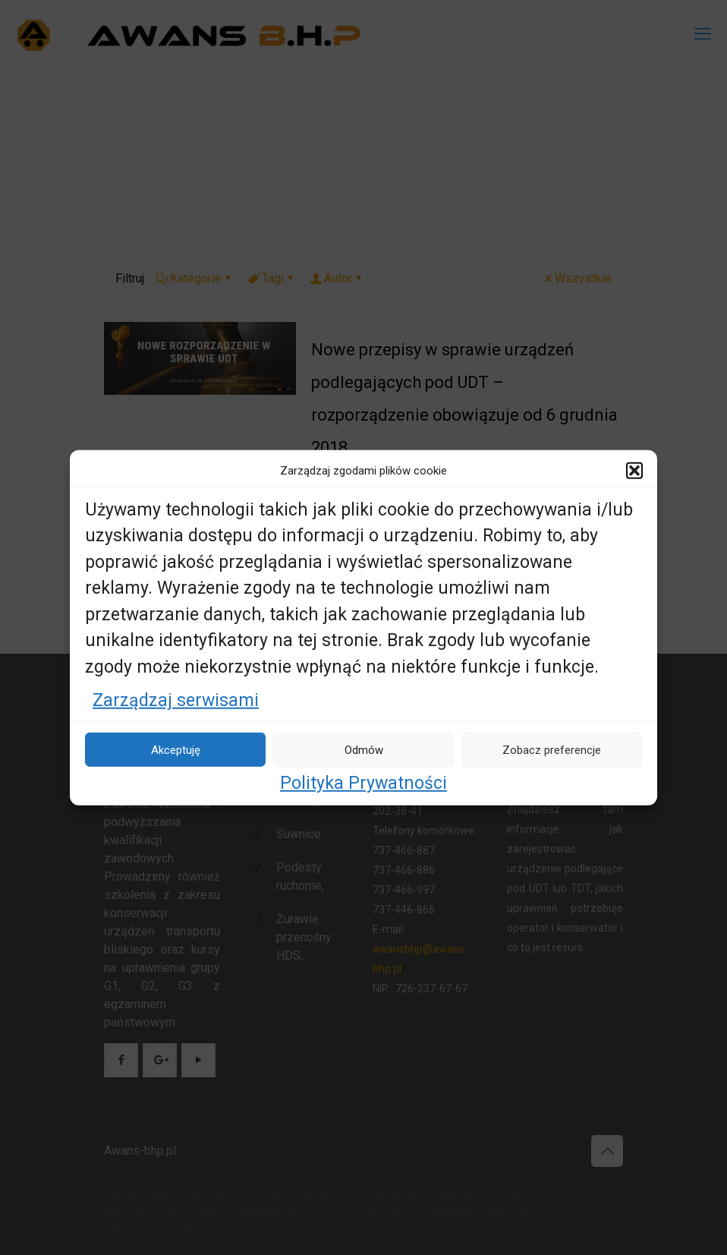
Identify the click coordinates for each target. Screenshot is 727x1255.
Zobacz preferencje (551, 749)
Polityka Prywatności (363, 783)
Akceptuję (175, 749)
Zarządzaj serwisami (176, 700)
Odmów (364, 749)
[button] (634, 470)
